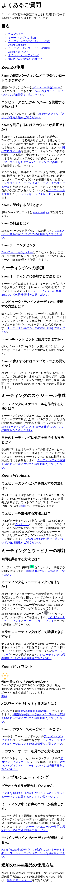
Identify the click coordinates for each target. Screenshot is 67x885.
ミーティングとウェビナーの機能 (29, 48)
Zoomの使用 (15, 34)
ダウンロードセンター (46, 87)
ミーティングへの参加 (22, 37)
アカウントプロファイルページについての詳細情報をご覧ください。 (33, 765)
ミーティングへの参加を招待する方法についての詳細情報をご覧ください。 (33, 464)
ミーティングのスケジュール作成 (29, 41)
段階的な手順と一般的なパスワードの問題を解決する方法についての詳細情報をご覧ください (33, 718)
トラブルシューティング (23, 55)
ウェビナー (22, 524)
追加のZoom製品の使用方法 (25, 59)
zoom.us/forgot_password (32, 710)
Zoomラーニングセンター (17, 252)
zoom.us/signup (41, 212)
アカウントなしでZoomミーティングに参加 (31, 162)
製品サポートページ (19, 880)
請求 (22, 505)
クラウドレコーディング (38, 621)
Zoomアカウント (18, 51)
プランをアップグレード (36, 194)
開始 (4, 696)
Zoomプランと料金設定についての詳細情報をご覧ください (32, 234)
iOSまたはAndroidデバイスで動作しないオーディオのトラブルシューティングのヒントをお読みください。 (33, 853)
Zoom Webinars (17, 44)
